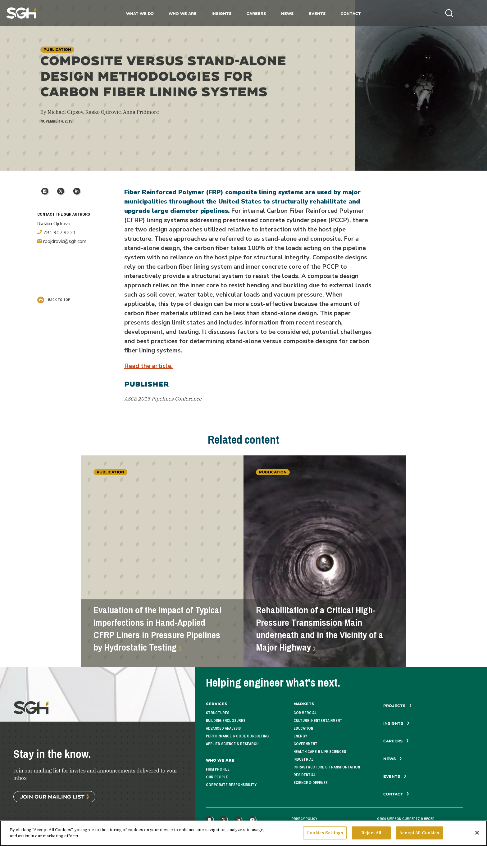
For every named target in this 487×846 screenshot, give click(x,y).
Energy (300, 736)
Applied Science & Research (232, 744)
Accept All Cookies (419, 835)
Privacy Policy (304, 819)
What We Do (140, 13)
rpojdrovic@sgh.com (61, 241)
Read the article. (148, 366)
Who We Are (183, 13)
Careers (256, 13)
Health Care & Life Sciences (320, 751)
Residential (305, 775)
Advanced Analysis (223, 728)
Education (303, 728)
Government (305, 744)
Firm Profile (218, 769)
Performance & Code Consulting (237, 736)
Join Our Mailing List (52, 796)
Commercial (305, 712)
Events (317, 13)
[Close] (477, 835)
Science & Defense (311, 782)
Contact (351, 13)
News (287, 13)
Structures (217, 712)
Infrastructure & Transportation (327, 767)
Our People (217, 777)
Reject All (371, 835)
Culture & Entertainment (318, 720)
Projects (397, 705)
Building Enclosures (225, 720)
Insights (222, 13)
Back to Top (53, 300)
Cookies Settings (325, 835)
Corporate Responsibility (231, 784)
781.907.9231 (56, 232)
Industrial (304, 759)
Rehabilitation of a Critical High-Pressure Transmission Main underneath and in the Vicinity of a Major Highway (319, 629)
